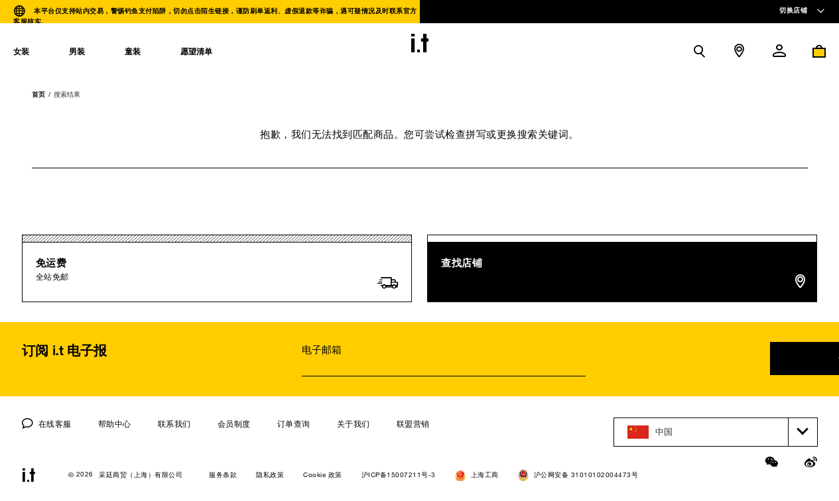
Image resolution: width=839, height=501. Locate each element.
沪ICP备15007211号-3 (398, 475)
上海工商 (477, 475)
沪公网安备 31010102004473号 (578, 475)
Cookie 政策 (322, 475)
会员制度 (234, 423)
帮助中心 (114, 423)
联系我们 (174, 423)
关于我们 (353, 423)
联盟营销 (413, 423)
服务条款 (223, 475)
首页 (38, 93)
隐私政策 (270, 475)
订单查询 (293, 423)
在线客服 (47, 423)
